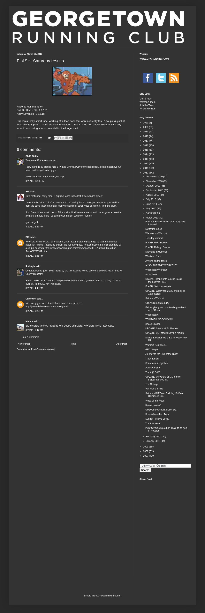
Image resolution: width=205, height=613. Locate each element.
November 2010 (154, 181)
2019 (146, 131)
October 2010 (153, 185)
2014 (146, 154)
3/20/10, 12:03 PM (35, 181)
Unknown (31, 298)
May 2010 (151, 208)
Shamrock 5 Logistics (156, 363)
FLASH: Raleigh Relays (157, 247)
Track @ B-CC (153, 372)
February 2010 (154, 436)
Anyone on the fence (156, 261)
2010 (146, 172)
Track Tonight (152, 358)
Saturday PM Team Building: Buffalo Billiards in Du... (164, 394)
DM (27, 237)
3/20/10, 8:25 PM (34, 311)
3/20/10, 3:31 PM (34, 256)
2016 (146, 145)
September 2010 (155, 190)
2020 (146, 127)
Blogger (116, 595)
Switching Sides (153, 229)
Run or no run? (153, 405)
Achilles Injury (152, 367)
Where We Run (148, 108)
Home (73, 344)
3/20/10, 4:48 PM (34, 288)
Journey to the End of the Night (161, 354)
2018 (146, 136)
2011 (146, 168)
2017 (146, 140)
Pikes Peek (151, 274)
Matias (29, 321)
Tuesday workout (154, 238)
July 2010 (151, 199)
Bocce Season (152, 324)
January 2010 (153, 441)
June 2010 (151, 204)
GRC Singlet (151, 349)
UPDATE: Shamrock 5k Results (161, 328)
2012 (146, 163)
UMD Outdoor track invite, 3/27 (161, 409)
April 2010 (151, 213)
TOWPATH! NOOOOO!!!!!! (159, 319)
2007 (146, 455)
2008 (146, 451)
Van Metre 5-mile (154, 388)
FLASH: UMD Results (156, 242)
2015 (146, 150)
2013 (146, 159)
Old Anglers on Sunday (157, 303)
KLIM (28, 156)
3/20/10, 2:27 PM (34, 226)
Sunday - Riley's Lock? (157, 418)
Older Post (121, 344)
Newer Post (24, 344)
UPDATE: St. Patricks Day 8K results (164, 333)
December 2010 (154, 176)
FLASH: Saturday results (158, 286)
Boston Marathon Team (157, 414)
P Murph (30, 266)
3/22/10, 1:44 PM (34, 330)
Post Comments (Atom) (43, 349)
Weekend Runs (153, 256)
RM (27, 191)
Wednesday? (152, 315)
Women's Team (148, 102)
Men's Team (146, 98)
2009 (146, 446)
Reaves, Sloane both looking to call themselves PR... (163, 280)
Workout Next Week (155, 345)
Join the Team (147, 105)
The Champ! (151, 384)
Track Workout (152, 423)
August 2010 (153, 195)
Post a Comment (30, 337)
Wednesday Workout (156, 233)
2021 (146, 122)
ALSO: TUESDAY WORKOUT (161, 265)
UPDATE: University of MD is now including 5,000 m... (162, 378)
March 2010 (152, 217)
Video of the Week (154, 400)
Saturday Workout (154, 298)
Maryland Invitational (156, 251)
